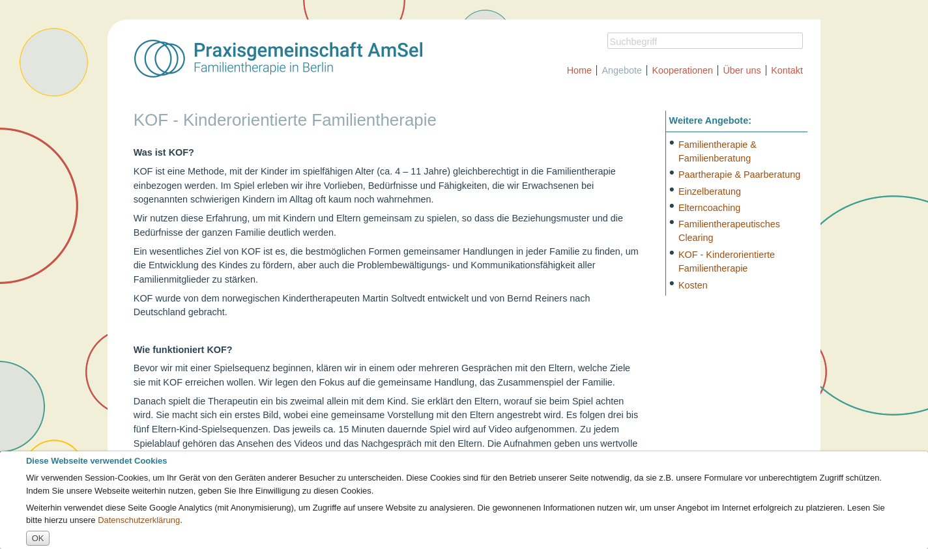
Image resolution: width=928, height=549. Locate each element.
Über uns (742, 70)
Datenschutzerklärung (139, 520)
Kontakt (787, 70)
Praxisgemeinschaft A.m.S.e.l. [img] (278, 58)
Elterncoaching (709, 207)
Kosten (693, 284)
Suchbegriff (634, 41)
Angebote (622, 70)
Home (579, 70)
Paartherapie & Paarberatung (739, 174)
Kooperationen (682, 70)
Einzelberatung (709, 191)
